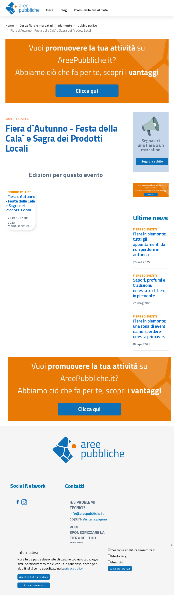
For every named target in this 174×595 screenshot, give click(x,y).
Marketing (118, 556)
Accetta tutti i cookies (33, 577)
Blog (63, 10)
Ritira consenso (34, 585)
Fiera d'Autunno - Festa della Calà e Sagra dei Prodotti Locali (20, 203)
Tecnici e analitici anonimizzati (134, 550)
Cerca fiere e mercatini (36, 25)
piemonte (65, 25)
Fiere (49, 10)
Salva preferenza (119, 568)
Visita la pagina (95, 519)
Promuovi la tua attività (91, 10)
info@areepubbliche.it (87, 513)
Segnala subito (152, 161)
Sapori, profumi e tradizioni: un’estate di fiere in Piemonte (149, 287)
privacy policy (73, 568)
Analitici (117, 562)
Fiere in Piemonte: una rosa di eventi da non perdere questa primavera (150, 328)
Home (9, 25)
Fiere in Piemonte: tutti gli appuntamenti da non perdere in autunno (149, 244)
